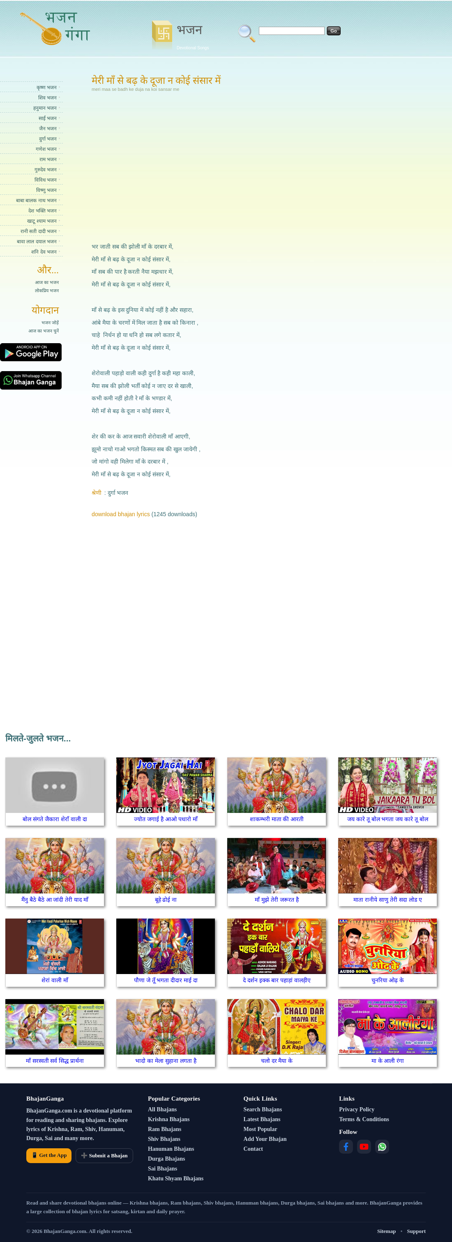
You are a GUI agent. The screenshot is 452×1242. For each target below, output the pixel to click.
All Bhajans (162, 1109)
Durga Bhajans (166, 1159)
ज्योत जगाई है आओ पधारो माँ (165, 819)
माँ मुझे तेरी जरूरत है (277, 899)
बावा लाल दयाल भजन (37, 242)
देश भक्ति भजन (42, 211)
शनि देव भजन (44, 252)
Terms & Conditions (364, 1119)
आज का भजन (47, 282)
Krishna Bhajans (169, 1119)
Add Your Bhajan (265, 1139)
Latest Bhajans (262, 1119)
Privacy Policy (356, 1109)
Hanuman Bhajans (171, 1149)
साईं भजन (48, 118)
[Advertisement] (195, 166)
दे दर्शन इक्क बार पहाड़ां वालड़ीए (277, 980)
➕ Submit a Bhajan (104, 1155)
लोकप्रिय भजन (47, 290)
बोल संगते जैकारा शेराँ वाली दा (55, 819)
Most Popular (260, 1129)
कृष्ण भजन (47, 87)
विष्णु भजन (46, 190)
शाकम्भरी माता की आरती (277, 819)
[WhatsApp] (382, 1147)
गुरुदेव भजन (46, 170)
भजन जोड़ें (50, 322)
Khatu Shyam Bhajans (175, 1178)
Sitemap (386, 1231)
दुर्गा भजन (48, 139)
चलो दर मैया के (277, 1060)
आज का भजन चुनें (43, 330)
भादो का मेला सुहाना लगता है (165, 1060)
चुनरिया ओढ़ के (387, 980)
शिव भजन (47, 98)
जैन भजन (48, 129)
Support (416, 1231)
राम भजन (48, 159)
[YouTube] (364, 1147)
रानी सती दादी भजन (39, 231)
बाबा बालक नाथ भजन (36, 200)
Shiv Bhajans (164, 1139)
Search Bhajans (263, 1109)
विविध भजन (46, 180)
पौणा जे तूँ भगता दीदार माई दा (166, 980)
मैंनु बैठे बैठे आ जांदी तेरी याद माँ (54, 899)
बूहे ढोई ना (166, 899)
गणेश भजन (46, 149)
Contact (253, 1149)
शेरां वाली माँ (55, 980)
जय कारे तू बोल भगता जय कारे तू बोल (387, 819)
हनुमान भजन (45, 108)
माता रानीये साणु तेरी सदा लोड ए (387, 899)
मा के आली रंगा (387, 1060)
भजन (193, 36)
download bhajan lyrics (121, 514)
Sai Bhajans (162, 1169)
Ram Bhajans (164, 1129)
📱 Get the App (49, 1155)
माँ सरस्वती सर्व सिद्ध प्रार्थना (55, 1060)
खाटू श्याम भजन (42, 221)
